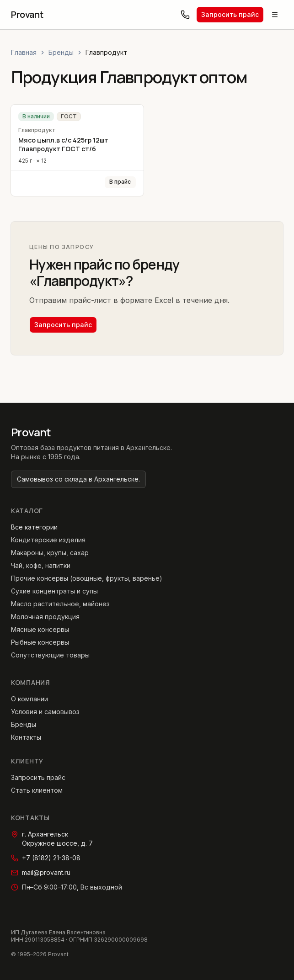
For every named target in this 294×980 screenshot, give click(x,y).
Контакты (26, 737)
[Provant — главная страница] (27, 14)
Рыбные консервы (40, 642)
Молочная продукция (45, 616)
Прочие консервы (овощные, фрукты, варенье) (86, 578)
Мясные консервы (40, 629)
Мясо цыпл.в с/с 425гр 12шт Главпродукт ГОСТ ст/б (63, 144)
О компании (29, 699)
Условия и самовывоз (45, 711)
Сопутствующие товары (50, 655)
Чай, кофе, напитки (40, 565)
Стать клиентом (37, 790)
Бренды (61, 52)
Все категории (34, 527)
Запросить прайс (230, 14)
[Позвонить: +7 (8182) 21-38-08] (185, 14)
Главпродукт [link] (106, 52)
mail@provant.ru (40, 872)
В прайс (120, 181)
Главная (24, 52)
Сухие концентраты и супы (54, 591)
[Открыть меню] (275, 14)
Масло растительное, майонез (60, 604)
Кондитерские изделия (48, 540)
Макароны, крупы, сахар (50, 552)
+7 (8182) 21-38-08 (45, 858)
